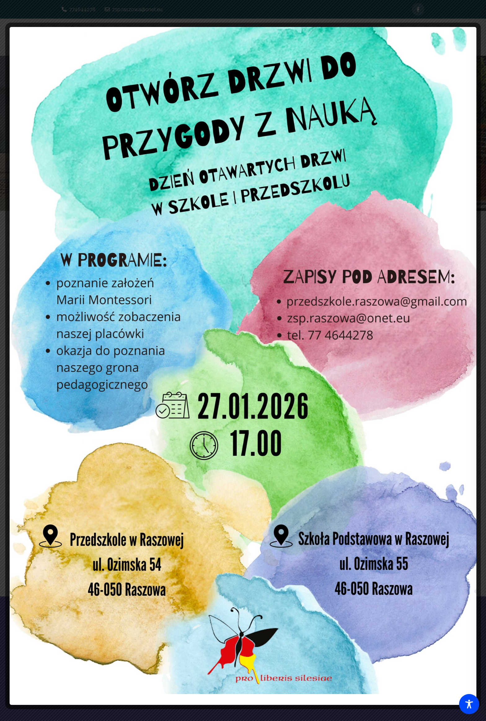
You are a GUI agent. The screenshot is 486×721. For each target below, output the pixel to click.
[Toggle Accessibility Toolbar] (469, 704)
